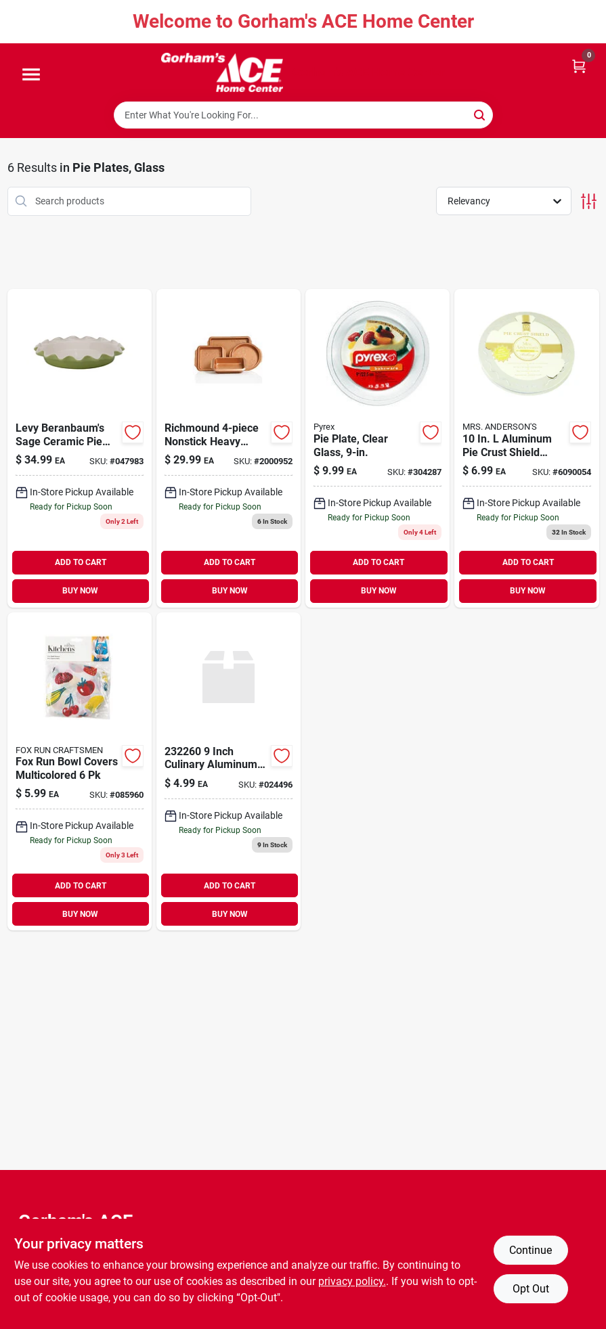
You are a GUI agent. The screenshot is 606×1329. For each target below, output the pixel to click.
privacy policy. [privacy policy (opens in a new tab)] (352, 1281)
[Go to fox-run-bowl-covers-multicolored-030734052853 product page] (79, 771)
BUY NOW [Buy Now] (80, 590)
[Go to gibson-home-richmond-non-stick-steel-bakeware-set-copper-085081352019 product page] (228, 448)
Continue (530, 1250)
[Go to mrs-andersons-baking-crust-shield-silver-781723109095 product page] (526, 448)
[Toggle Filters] (589, 201)
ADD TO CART (80, 562)
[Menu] (31, 75)
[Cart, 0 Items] (579, 65)
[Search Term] (303, 115)
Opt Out (531, 1288)
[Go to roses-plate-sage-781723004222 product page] (79, 448)
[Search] (480, 114)
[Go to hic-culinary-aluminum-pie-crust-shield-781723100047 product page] (228, 771)
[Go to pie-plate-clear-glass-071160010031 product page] (377, 448)
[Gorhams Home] (222, 72)
